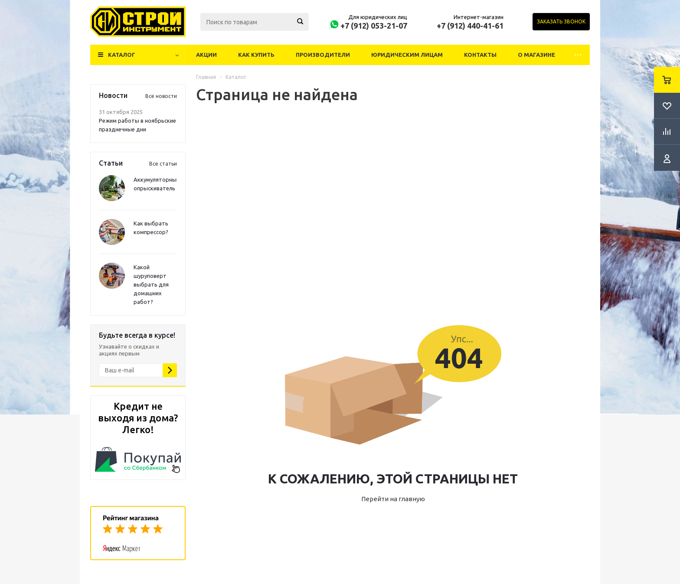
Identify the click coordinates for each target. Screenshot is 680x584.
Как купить (256, 55)
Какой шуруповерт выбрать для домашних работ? (151, 284)
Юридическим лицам (407, 55)
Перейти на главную (393, 498)
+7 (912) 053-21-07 (373, 25)
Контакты (480, 55)
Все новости (161, 96)
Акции (206, 55)
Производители (323, 55)
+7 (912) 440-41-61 (470, 25)
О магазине (536, 55)
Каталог (121, 55)
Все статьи (163, 163)
